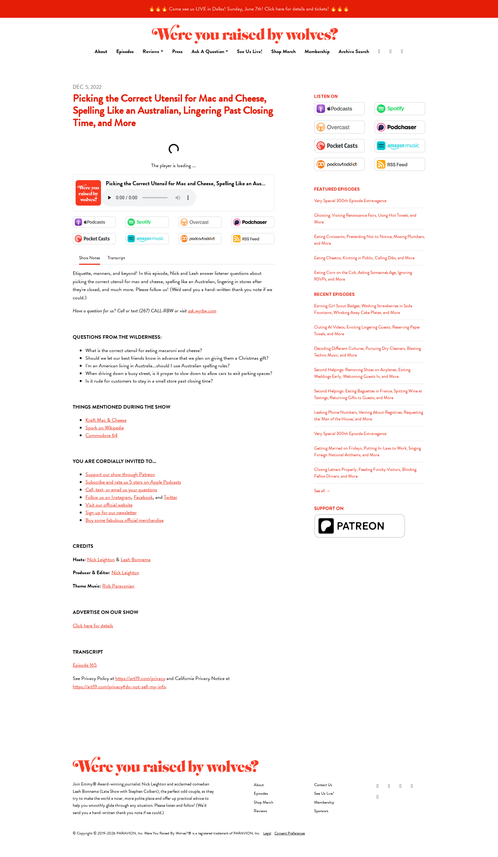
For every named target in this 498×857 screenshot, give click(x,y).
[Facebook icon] (389, 786)
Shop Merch (283, 51)
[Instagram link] (379, 51)
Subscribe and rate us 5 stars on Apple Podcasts (133, 482)
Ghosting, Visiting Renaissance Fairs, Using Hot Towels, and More (365, 218)
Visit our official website (108, 505)
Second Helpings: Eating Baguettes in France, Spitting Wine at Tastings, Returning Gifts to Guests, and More (368, 394)
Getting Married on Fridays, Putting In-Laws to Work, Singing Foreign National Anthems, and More (367, 451)
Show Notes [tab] (89, 258)
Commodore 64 (101, 435)
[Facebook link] (390, 51)
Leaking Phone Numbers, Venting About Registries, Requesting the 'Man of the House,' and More (368, 415)
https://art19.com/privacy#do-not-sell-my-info (119, 686)
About (101, 51)
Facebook (143, 497)
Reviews (151, 51)
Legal (267, 833)
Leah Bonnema (136, 559)
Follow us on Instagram (108, 497)
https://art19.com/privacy (140, 678)
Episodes (125, 51)
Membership (317, 51)
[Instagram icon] (377, 786)
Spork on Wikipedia (104, 428)
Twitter (170, 497)
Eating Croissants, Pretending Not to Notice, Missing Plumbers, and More (369, 240)
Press (177, 51)
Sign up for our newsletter (111, 512)
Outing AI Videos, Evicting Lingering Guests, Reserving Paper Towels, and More (367, 330)
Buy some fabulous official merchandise (124, 520)
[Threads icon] (400, 786)
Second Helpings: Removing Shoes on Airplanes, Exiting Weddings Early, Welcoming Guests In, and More (362, 373)
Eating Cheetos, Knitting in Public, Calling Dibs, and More (364, 258)
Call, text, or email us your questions (121, 489)
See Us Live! (249, 51)
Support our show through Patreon (120, 474)
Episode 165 (85, 665)
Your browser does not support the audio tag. (148, 197)
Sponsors (321, 811)
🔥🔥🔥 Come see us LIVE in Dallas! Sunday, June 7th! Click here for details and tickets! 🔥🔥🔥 (249, 9)
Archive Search (354, 51)
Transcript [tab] (116, 258)
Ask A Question (208, 51)
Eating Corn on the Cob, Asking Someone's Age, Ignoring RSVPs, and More (363, 275)
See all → (322, 490)
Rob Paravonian (118, 586)
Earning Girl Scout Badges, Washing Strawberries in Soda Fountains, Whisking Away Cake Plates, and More (363, 309)
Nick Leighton (101, 559)
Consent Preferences (289, 833)
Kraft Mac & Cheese (105, 420)
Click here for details (93, 625)
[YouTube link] (402, 51)
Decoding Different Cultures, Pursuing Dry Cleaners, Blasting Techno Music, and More (367, 351)
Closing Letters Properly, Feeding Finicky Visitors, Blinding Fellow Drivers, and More (365, 473)
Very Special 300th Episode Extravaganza (350, 200)
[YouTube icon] (412, 786)
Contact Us (323, 785)
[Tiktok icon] (377, 797)
